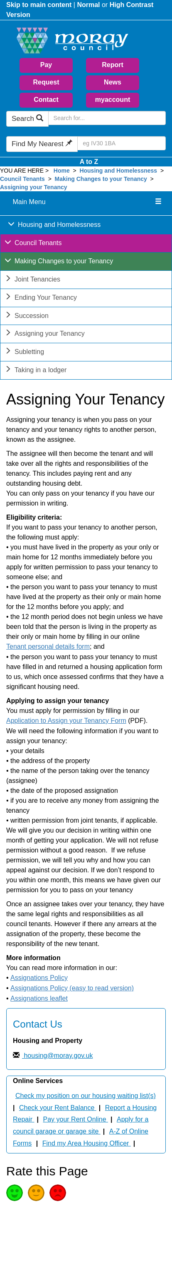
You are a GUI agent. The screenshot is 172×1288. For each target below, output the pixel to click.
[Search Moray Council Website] (107, 118)
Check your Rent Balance (57, 1107)
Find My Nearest (42, 144)
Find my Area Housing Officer (86, 1143)
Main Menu (28, 201)
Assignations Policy (39, 977)
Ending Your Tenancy (41, 298)
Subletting (24, 352)
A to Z (89, 161)
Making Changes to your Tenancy (101, 179)
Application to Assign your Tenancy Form (66, 720)
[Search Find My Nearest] (121, 143)
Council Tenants (23, 179)
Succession (27, 316)
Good (14, 1192)
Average (36, 1192)
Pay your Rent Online (75, 1119)
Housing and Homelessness (118, 170)
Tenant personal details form (48, 646)
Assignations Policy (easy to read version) (72, 988)
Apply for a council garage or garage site (80, 1125)
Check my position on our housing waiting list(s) (85, 1095)
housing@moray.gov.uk (57, 1055)
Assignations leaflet (39, 998)
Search (27, 119)
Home (62, 170)
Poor (57, 1192)
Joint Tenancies (32, 280)
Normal (88, 4)
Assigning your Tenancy (33, 187)
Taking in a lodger (35, 371)
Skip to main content (38, 4)
